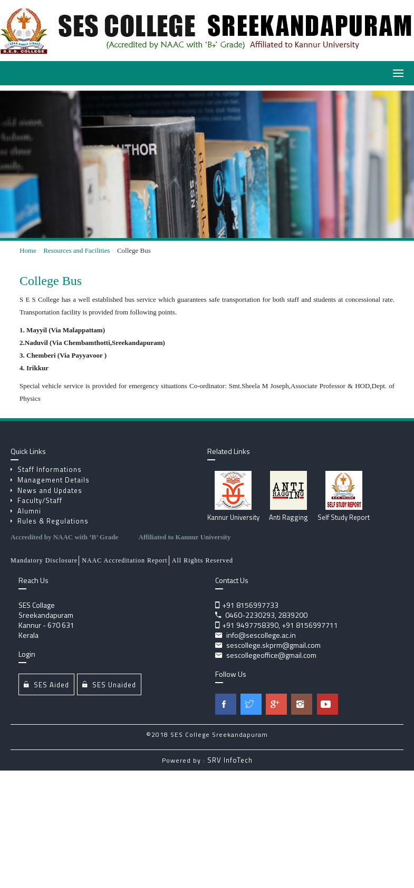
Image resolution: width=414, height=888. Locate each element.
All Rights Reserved (202, 560)
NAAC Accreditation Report (124, 560)
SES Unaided (109, 684)
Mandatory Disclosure (44, 560)
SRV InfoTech (230, 760)
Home (28, 250)
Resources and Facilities (78, 250)
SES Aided (46, 684)
